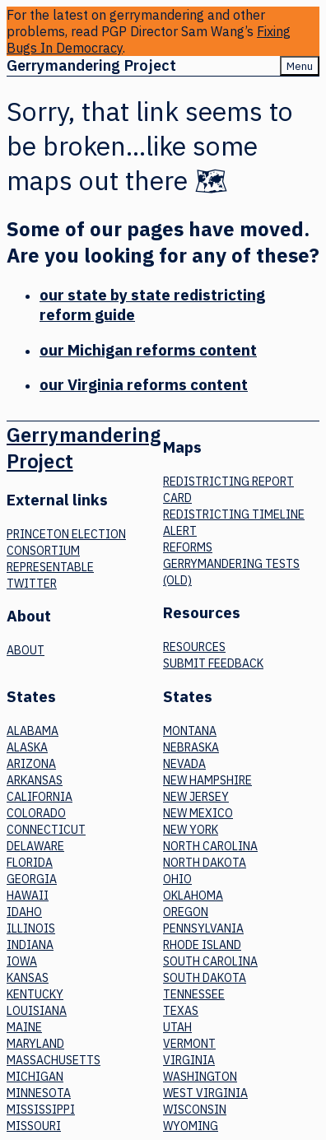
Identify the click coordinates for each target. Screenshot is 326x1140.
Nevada (184, 763)
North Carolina (210, 846)
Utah (177, 1027)
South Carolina (210, 961)
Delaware (35, 846)
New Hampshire (207, 780)
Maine (24, 1027)
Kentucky (35, 994)
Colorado (36, 813)
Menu (299, 65)
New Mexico (198, 813)
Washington (200, 1076)
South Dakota (204, 977)
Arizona (31, 763)
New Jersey (196, 796)
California (39, 796)
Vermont (189, 1043)
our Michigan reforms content (148, 350)
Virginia (189, 1060)
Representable (50, 567)
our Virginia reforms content (144, 384)
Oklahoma (193, 895)
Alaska (27, 747)
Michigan (35, 1076)
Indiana (30, 945)
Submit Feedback (213, 663)
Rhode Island (202, 945)
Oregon (185, 912)
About (25, 650)
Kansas (28, 977)
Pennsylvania (203, 928)
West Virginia (205, 1093)
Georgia (32, 879)
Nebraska (191, 747)
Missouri (34, 1126)
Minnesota (39, 1093)
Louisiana (37, 1010)
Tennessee (194, 994)
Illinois (31, 928)
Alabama (32, 731)
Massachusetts (53, 1060)
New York (190, 829)
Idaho (24, 912)
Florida (30, 862)
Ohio (177, 879)
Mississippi (41, 1109)
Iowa (22, 961)
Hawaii (28, 895)
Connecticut (46, 829)
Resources (194, 647)
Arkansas (35, 780)
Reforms (187, 547)
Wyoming (190, 1126)
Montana (190, 731)
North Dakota (204, 862)
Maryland (35, 1043)
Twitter (32, 583)
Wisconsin (194, 1109)
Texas (180, 1010)
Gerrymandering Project (91, 65)
